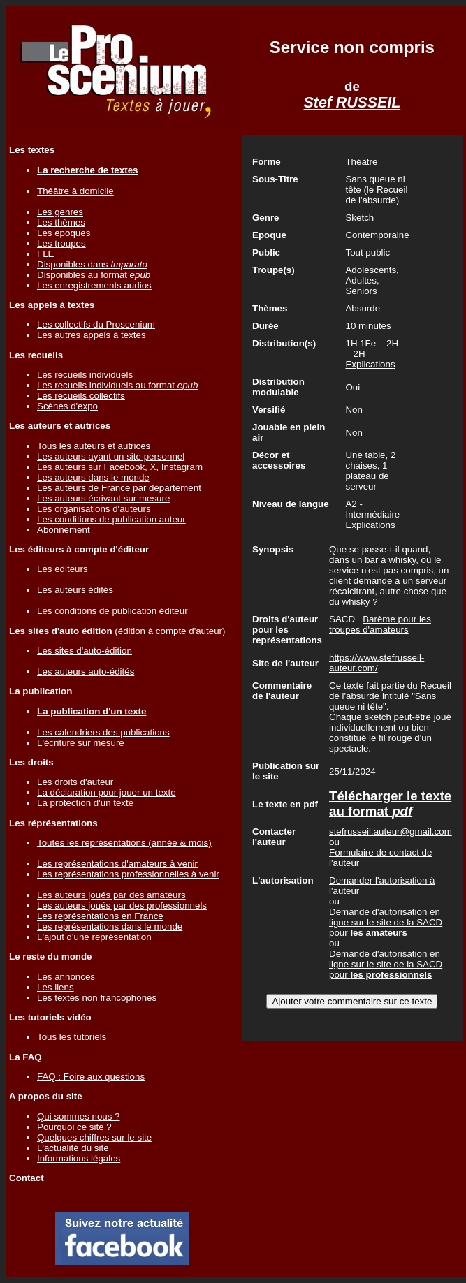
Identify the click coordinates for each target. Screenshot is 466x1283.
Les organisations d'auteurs (94, 509)
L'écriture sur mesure (80, 743)
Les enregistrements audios (94, 285)
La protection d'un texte (85, 803)
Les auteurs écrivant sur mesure (103, 498)
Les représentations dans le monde (109, 926)
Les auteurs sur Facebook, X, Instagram (120, 467)
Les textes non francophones (96, 997)
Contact (26, 1178)
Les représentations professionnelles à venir (128, 874)
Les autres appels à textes (91, 335)
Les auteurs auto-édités (85, 671)
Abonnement (63, 530)
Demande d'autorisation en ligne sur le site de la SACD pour (385, 922)
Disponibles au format (93, 275)
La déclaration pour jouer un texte (106, 792)
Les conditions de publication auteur (111, 519)
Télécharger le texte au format (390, 804)
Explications (370, 364)
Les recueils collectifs (81, 395)
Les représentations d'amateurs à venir (117, 863)
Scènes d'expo (67, 406)
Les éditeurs (62, 569)
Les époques (63, 233)
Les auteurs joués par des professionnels (122, 905)
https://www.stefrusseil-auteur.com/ (376, 662)
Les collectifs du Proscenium (96, 324)
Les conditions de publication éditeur (112, 611)
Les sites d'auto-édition (84, 650)
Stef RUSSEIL (352, 102)
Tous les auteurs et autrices (93, 446)
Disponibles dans (92, 264)
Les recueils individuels (85, 374)
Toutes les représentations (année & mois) (124, 842)
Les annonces (66, 977)
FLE (45, 254)
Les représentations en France (100, 916)
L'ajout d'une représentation (94, 937)
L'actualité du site (73, 1148)
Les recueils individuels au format (117, 385)
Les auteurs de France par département (119, 488)
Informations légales (78, 1158)
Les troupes (61, 243)
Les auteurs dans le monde (93, 477)
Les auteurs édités (75, 590)
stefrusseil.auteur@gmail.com (390, 831)
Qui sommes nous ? (78, 1116)
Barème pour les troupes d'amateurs (380, 624)
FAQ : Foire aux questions (91, 1076)
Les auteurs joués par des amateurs (111, 895)
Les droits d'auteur (75, 782)
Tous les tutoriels (71, 1037)
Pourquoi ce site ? (74, 1127)
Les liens (55, 987)
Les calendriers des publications (103, 732)
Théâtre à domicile (75, 191)
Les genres (60, 212)
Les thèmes (61, 222)
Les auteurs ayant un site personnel (110, 456)
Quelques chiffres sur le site (94, 1137)
